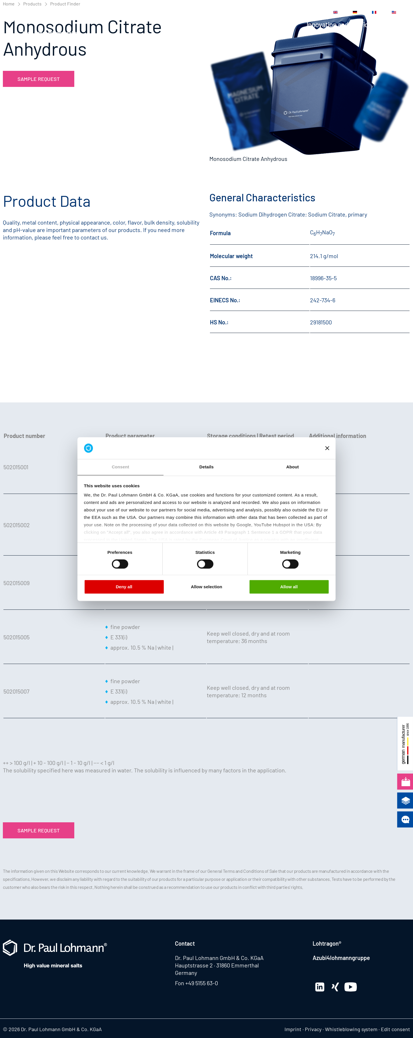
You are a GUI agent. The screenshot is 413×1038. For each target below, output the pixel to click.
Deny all (124, 587)
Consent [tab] (120, 467)
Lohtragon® (327, 943)
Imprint (293, 1029)
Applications (277, 24)
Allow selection (206, 587)
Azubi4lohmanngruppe (341, 957)
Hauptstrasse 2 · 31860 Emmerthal (217, 965)
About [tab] (292, 467)
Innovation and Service (339, 24)
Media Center (246, 12)
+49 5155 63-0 (201, 982)
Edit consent (395, 1029)
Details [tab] (206, 467)
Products (234, 24)
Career (274, 12)
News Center (211, 12)
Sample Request (38, 79)
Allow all (289, 587)
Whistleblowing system (351, 1029)
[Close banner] (327, 448)
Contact (296, 12)
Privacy (313, 1029)
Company (396, 24)
